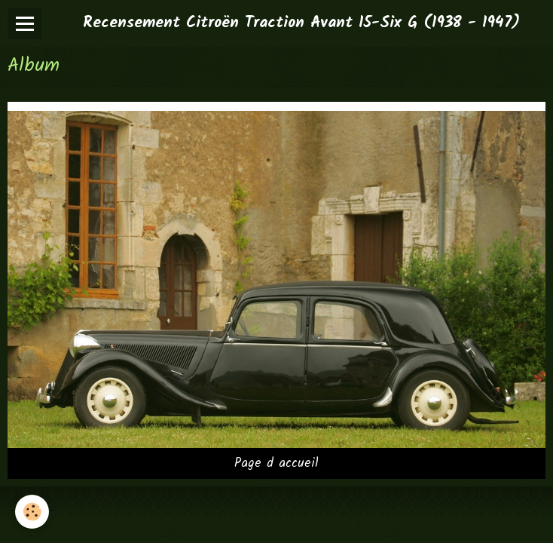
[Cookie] (32, 512)
